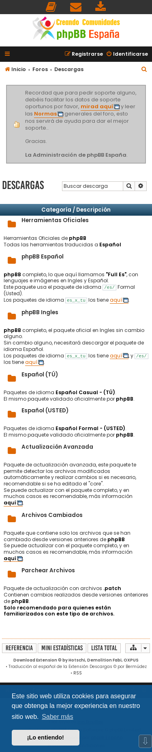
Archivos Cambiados (52, 515)
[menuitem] (51, 7)
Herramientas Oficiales (55, 220)
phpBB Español (42, 256)
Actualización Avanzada (57, 447)
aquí (116, 300)
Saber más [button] (57, 716)
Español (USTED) (45, 410)
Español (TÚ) (39, 374)
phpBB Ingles (39, 312)
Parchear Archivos (48, 570)
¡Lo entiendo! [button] (45, 737)
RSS (77, 673)
